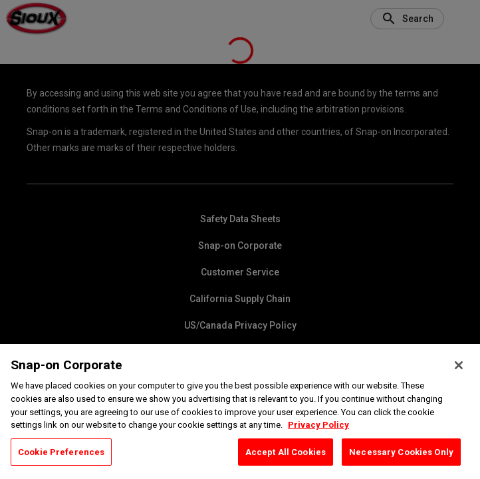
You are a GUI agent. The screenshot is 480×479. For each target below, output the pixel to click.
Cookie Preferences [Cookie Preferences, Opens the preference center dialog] (61, 463)
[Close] (458, 376)
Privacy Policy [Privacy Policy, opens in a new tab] (318, 436)
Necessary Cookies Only (401, 463)
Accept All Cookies (285, 463)
